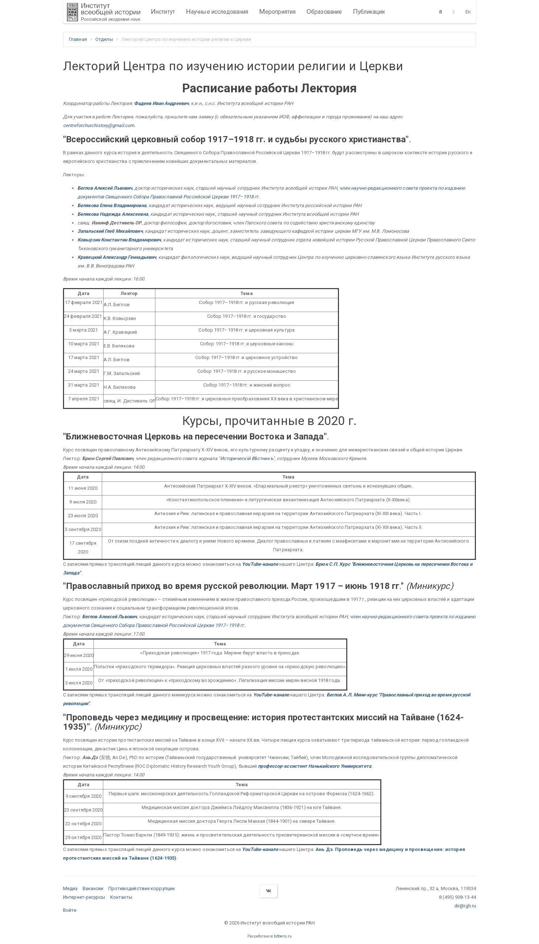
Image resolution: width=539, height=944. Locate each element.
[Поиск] (440, 11)
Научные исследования (217, 12)
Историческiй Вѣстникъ (246, 458)
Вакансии (93, 888)
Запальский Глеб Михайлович (110, 231)
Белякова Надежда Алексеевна (113, 214)
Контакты (121, 897)
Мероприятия (277, 12)
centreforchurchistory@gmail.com (98, 125)
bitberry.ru (283, 936)
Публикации (369, 12)
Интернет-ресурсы (84, 897)
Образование (324, 12)
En (468, 11)
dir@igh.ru (465, 906)
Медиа (70, 888)
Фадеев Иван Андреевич (161, 103)
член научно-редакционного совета (378, 188)
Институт (163, 12)
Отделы (104, 39)
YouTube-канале (260, 564)
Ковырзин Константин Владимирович (119, 240)
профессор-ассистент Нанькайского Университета (314, 766)
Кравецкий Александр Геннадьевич (117, 257)
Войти (70, 910)
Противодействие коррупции (141, 888)
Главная (78, 39)
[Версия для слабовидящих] (453, 11)
